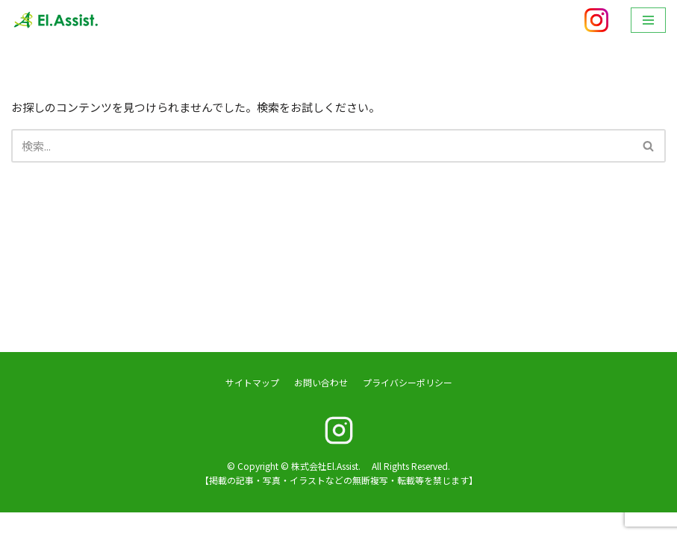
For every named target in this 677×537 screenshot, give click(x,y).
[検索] (321, 146)
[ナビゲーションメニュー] (648, 20)
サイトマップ (252, 407)
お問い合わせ (321, 407)
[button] (648, 145)
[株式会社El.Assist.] (56, 20)
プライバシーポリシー (407, 407)
